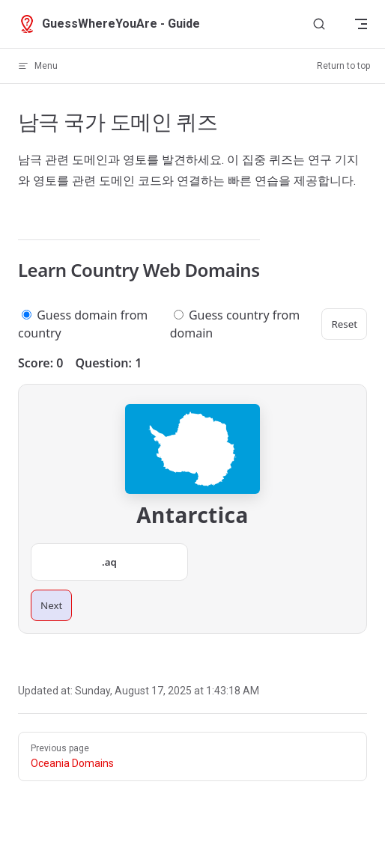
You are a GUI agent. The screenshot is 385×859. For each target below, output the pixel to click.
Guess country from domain (235, 324)
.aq (109, 562)
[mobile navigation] (361, 24)
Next (51, 605)
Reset (344, 324)
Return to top (343, 66)
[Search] (319, 24)
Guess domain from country (83, 324)
